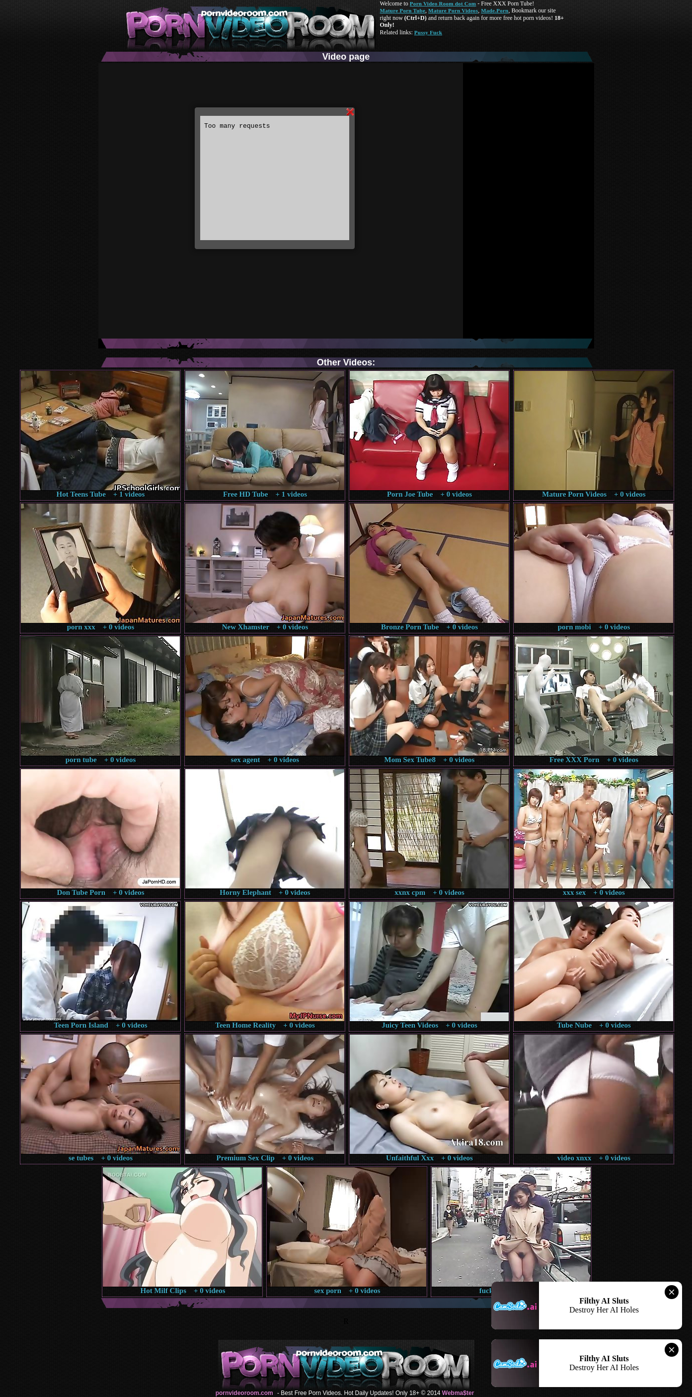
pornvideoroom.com (244, 1393)
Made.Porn (494, 10)
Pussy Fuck (428, 32)
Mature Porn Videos (453, 10)
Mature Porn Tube (403, 10)
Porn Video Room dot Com (443, 3)
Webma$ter (458, 1393)
